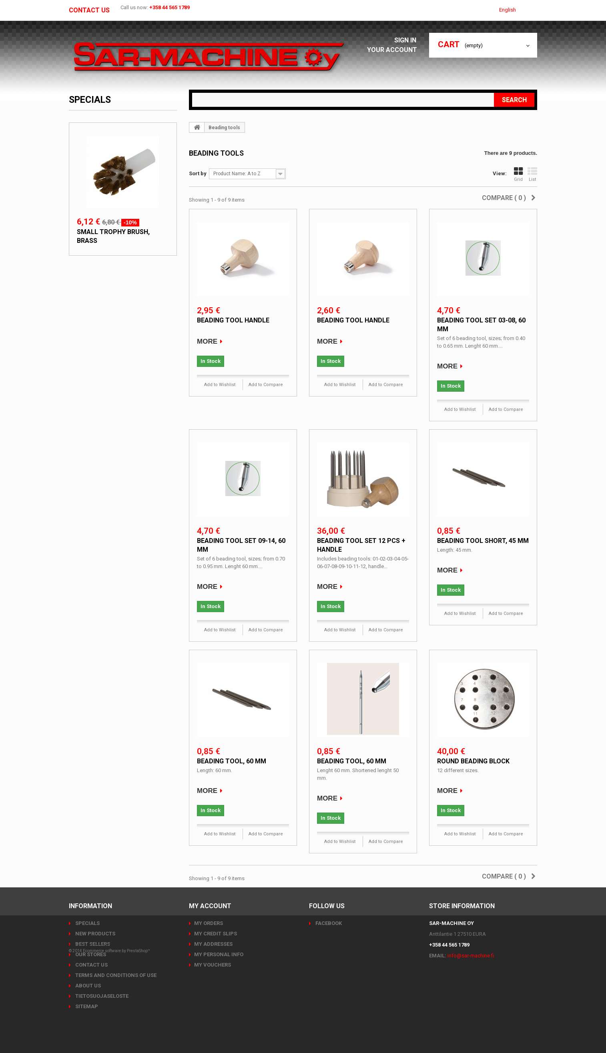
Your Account (394, 50)
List (532, 174)
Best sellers (92, 944)
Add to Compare (266, 384)
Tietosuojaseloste (101, 996)
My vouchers (212, 965)
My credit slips (215, 934)
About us (87, 986)
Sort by (198, 173)
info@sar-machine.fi (470, 956)
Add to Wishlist (219, 384)
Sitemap (86, 1006)
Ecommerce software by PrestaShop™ (116, 1031)
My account (210, 906)
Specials (90, 99)
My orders (208, 923)
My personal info (218, 954)
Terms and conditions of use (115, 975)
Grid (518, 174)
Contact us (89, 10)
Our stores (90, 954)
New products (94, 934)
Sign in (407, 40)
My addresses (213, 944)
